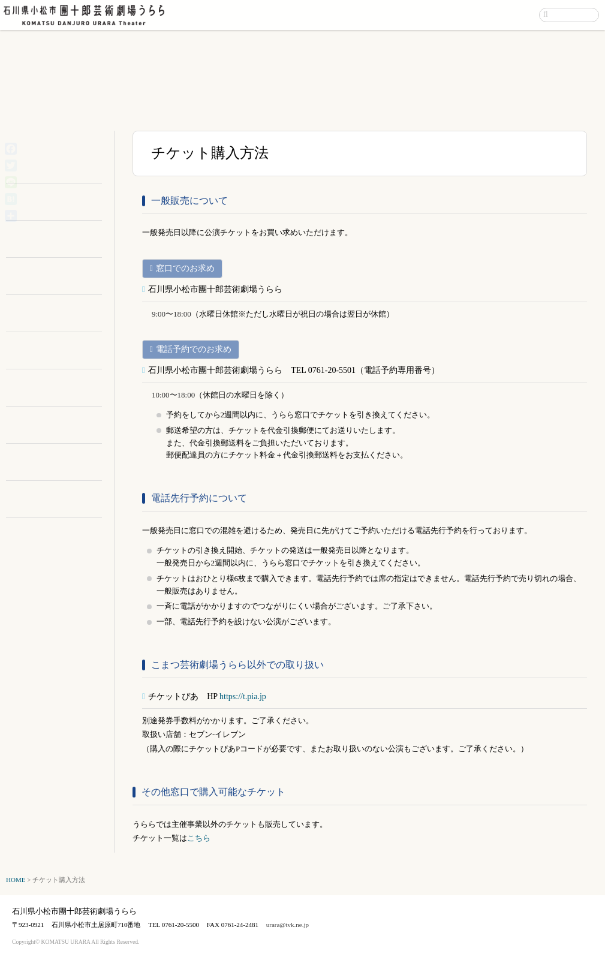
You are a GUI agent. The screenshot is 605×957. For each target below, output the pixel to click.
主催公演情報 (61, 160)
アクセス (447, 14)
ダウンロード (61, 276)
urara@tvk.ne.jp (287, 924)
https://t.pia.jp (242, 696)
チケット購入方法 (61, 462)
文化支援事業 (61, 424)
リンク (61, 499)
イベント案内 (388, 14)
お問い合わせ (506, 14)
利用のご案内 (61, 201)
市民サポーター (61, 350)
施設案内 (61, 238)
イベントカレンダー (61, 144)
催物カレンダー (61, 173)
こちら (198, 837)
